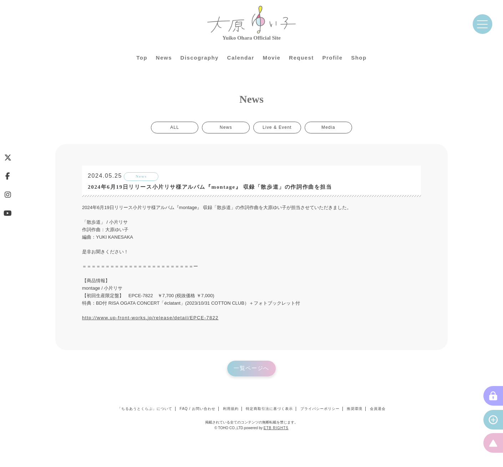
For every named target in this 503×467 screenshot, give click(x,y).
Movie (271, 58)
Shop (359, 58)
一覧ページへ (251, 369)
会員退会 (378, 409)
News (164, 58)
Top (141, 58)
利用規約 (231, 409)
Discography (200, 58)
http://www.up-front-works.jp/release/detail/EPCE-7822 (150, 318)
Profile (332, 58)
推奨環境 (354, 409)
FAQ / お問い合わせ (197, 409)
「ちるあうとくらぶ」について (144, 409)
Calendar (240, 58)
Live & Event (276, 127)
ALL (175, 127)
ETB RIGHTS (276, 428)
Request (301, 58)
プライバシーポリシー (320, 409)
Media (328, 127)
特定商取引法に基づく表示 (269, 409)
